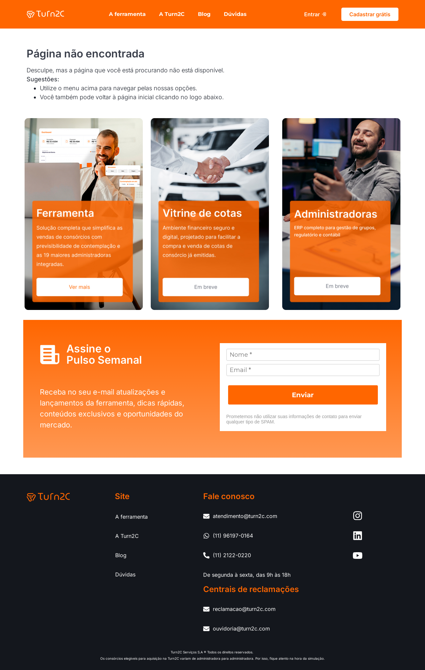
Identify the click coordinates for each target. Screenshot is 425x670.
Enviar (303, 395)
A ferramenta (127, 14)
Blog (204, 14)
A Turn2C (172, 14)
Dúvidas (235, 14)
